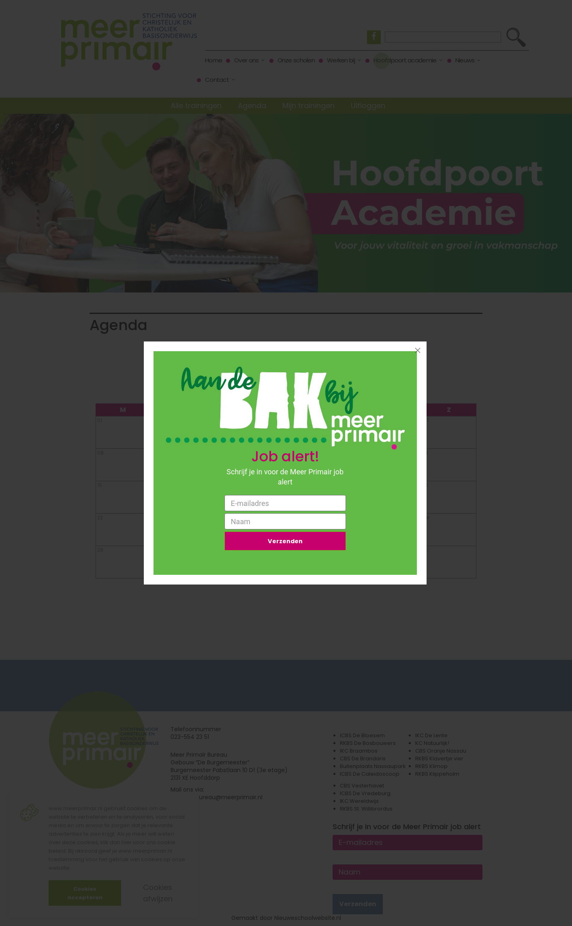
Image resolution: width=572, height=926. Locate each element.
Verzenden (285, 542)
